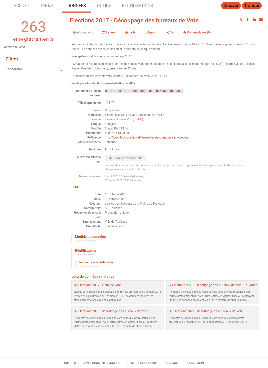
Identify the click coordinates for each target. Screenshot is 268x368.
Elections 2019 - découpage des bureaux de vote (112, 311)
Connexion (231, 5)
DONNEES (76, 5)
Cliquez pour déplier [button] (85, 240)
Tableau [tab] (109, 32)
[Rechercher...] (33, 69)
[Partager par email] (261, 20)
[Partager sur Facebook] (248, 20)
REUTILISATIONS (137, 5)
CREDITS (70, 363)
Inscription (252, 5)
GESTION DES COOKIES (142, 363)
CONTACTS (172, 363)
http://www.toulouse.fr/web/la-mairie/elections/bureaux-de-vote (146, 137)
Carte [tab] (130, 32)
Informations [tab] (83, 32)
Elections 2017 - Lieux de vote (99, 285)
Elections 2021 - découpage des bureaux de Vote (208, 311)
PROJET (48, 5)
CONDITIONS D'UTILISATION (101, 363)
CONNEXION (195, 363)
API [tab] (170, 32)
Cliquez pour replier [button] (84, 254)
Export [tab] (151, 32)
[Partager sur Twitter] (241, 20)
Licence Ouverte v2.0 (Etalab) (124, 119)
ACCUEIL (22, 5)
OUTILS (104, 5)
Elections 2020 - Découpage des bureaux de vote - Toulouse (214, 285)
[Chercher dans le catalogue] (60, 69)
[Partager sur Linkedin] (254, 20)
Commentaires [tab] (197, 32)
